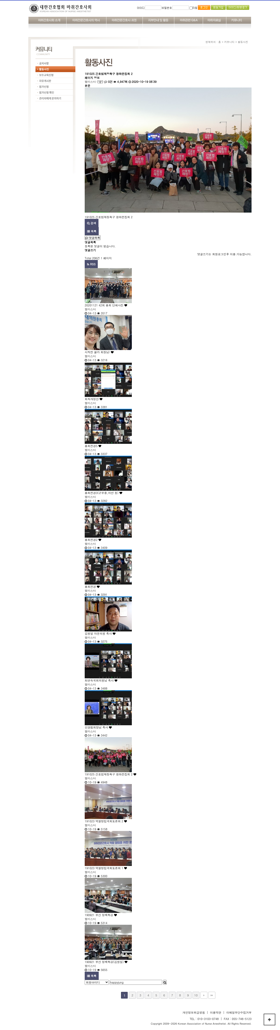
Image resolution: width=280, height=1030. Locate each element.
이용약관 (215, 1012)
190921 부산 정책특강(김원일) (106, 962)
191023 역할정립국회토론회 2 (106, 821)
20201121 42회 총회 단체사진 (106, 305)
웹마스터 (90, 82)
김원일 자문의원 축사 (100, 633)
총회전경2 (93, 540)
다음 (203, 995)
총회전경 (92, 587)
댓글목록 (92, 238)
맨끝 (211, 995)
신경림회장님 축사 (98, 727)
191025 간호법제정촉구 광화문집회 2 (110, 774)
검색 (91, 223)
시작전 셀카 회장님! (99, 352)
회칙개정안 (93, 399)
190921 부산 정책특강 (101, 915)
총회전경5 (93, 446)
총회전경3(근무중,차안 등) (103, 493)
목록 (91, 231)
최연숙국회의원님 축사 (101, 680)
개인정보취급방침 (193, 1012)
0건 (108, 82)
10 (196, 995)
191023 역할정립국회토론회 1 (106, 868)
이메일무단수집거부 (239, 1012)
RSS (91, 264)
